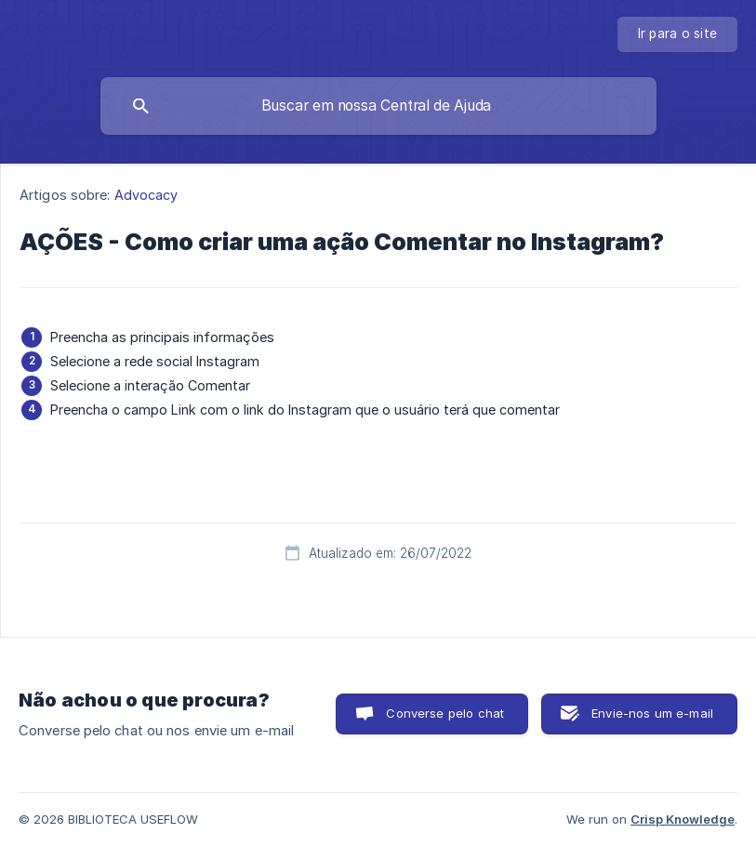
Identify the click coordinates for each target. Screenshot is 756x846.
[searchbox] (378, 106)
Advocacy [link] (146, 195)
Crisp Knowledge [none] (682, 819)
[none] (677, 34)
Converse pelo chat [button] (445, 713)
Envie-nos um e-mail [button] (652, 713)
